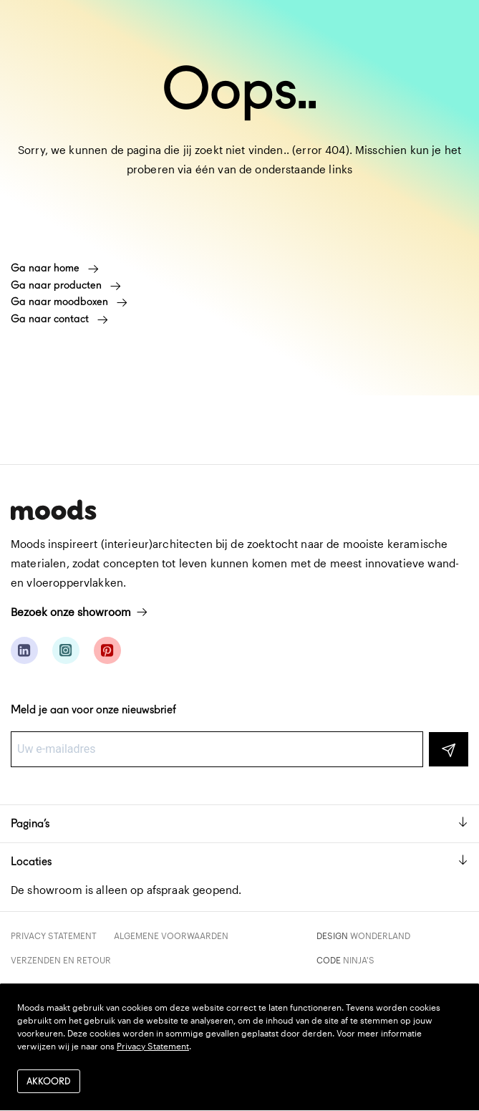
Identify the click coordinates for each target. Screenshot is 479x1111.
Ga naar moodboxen (69, 301)
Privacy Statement (54, 935)
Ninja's (358, 960)
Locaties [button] (239, 861)
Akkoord (48, 1081)
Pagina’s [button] (239, 823)
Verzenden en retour (61, 960)
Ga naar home (55, 267)
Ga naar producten (66, 285)
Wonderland (380, 935)
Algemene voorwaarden (171, 935)
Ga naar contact (59, 318)
